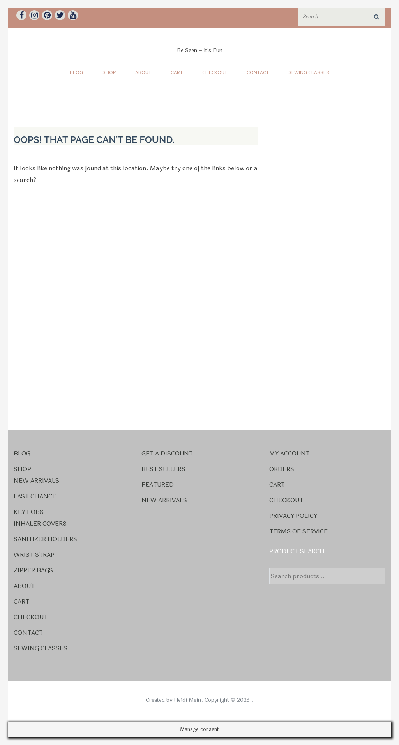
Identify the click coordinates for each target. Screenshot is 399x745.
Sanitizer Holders (45, 539)
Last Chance (35, 496)
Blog (76, 72)
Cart (177, 72)
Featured (157, 484)
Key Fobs (29, 512)
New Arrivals (36, 480)
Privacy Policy (293, 516)
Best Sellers (163, 469)
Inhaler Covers (40, 523)
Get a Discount (167, 453)
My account (289, 453)
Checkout (214, 72)
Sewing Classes (308, 72)
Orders (281, 469)
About (143, 72)
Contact (258, 72)
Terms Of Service (298, 531)
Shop (109, 72)
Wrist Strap (34, 555)
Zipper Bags (33, 570)
